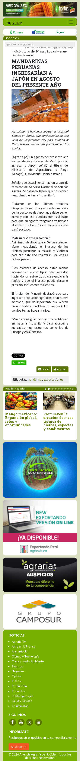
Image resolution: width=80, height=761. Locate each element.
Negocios (18, 671)
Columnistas (20, 706)
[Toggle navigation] (71, 22)
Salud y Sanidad (22, 701)
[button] (48, 389)
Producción (19, 686)
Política (17, 681)
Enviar (43, 369)
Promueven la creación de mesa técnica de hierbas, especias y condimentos (58, 421)
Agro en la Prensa (23, 646)
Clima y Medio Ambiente (28, 661)
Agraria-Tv (19, 641)
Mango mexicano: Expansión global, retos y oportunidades (21, 419)
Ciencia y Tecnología (25, 656)
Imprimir (60, 369)
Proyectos (19, 691)
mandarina (35, 379)
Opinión (17, 676)
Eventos (17, 666)
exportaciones (53, 379)
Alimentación (20, 651)
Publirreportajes (22, 696)
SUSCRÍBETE (18, 747)
